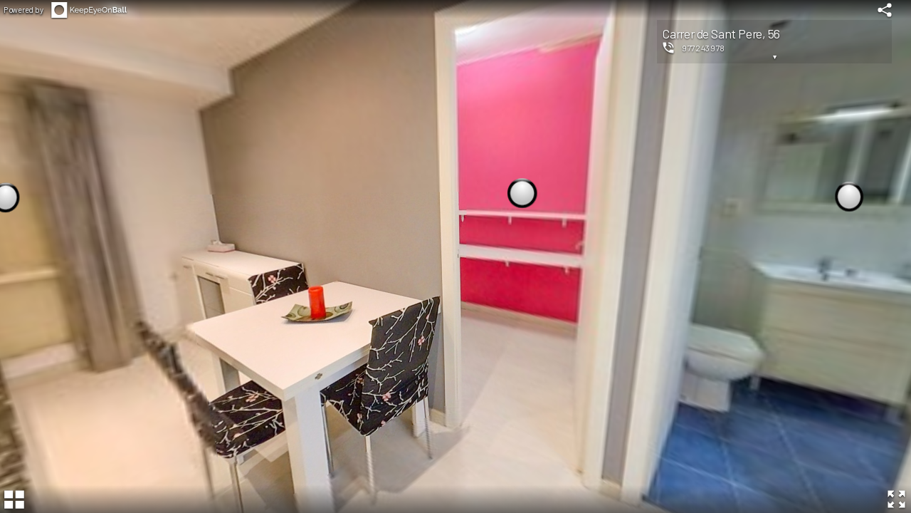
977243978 (703, 48)
